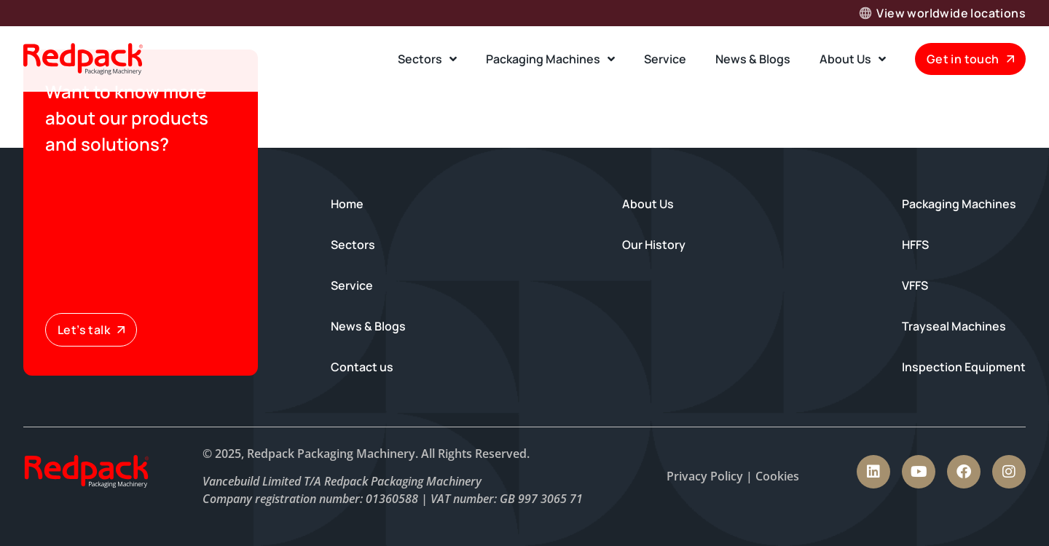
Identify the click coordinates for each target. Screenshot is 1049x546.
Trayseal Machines (954, 326)
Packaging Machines (550, 59)
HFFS (915, 245)
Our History (653, 245)
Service (665, 59)
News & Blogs (752, 59)
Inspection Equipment (964, 367)
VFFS (915, 285)
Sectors (427, 59)
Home (347, 204)
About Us (853, 59)
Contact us (362, 367)
